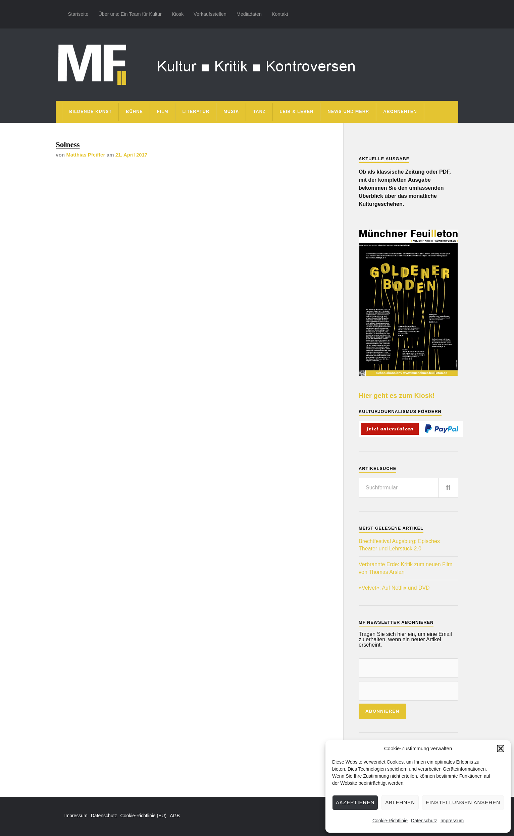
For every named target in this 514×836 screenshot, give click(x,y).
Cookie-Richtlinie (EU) (143, 815)
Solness (69, 145)
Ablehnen (400, 802)
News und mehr (348, 111)
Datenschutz (424, 820)
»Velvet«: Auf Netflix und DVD (394, 588)
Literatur (196, 111)
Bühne (134, 111)
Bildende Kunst (90, 111)
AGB (175, 815)
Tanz (259, 111)
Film (162, 111)
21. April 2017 (132, 156)
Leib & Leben (297, 111)
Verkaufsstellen (210, 14)
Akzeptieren (355, 802)
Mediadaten (249, 14)
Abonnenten (400, 111)
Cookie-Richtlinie (390, 820)
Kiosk (178, 14)
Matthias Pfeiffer (86, 156)
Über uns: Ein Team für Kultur (130, 14)
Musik (231, 111)
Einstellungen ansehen (463, 802)
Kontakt (280, 14)
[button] (500, 748)
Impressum (452, 820)
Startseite (78, 14)
